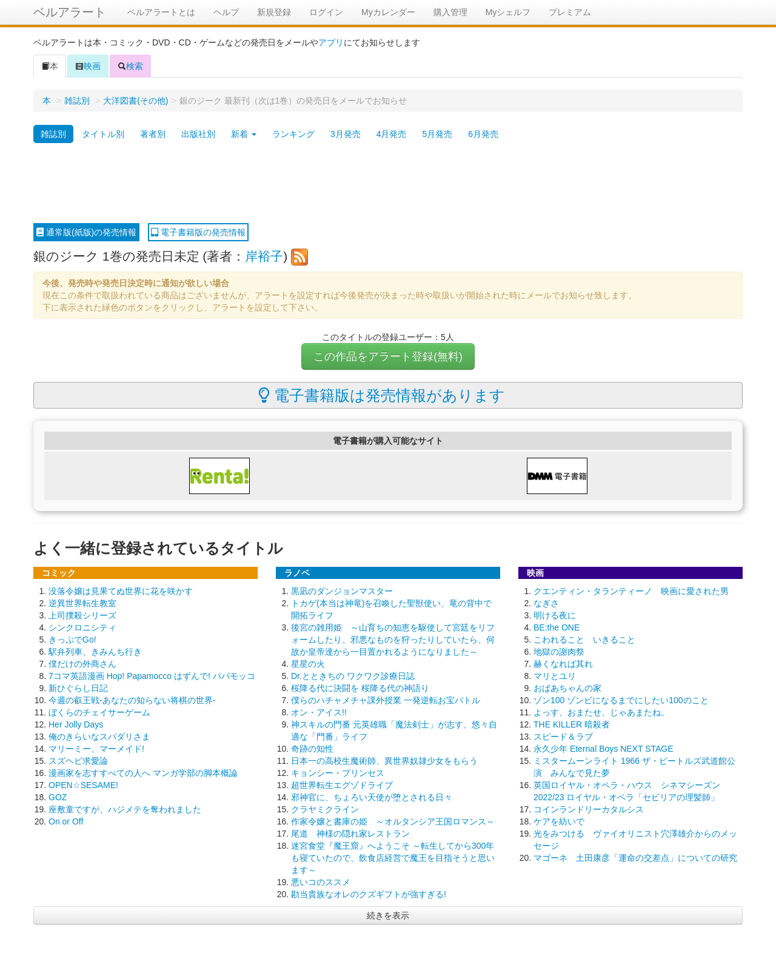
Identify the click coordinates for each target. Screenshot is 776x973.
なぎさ (546, 603)
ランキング (293, 134)
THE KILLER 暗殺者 (572, 724)
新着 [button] (243, 134)
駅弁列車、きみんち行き (95, 652)
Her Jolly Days (75, 724)
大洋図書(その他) (135, 100)
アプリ (331, 42)
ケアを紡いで (559, 821)
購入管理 (450, 12)
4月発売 (391, 134)
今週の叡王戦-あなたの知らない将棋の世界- (131, 700)
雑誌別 (77, 100)
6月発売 (483, 134)
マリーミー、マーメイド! (96, 749)
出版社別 (198, 134)
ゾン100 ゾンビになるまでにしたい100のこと (621, 700)
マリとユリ (555, 676)
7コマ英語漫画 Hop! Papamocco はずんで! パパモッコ (151, 676)
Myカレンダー (388, 12)
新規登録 (274, 12)
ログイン (326, 12)
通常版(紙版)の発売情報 (86, 232)
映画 (88, 66)
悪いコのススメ (320, 882)
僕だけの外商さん (82, 664)
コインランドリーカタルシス (589, 809)
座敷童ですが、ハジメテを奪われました (124, 809)
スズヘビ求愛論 (78, 761)
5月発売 (437, 134)
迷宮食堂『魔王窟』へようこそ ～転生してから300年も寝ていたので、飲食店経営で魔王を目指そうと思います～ (393, 858)
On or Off (65, 821)
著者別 (153, 134)
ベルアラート (69, 12)
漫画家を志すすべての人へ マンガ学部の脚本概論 (143, 773)
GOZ (57, 797)
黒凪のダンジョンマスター (342, 591)
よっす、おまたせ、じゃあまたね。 (601, 712)
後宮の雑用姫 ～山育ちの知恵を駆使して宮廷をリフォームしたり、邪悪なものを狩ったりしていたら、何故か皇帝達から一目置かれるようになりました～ (393, 640)
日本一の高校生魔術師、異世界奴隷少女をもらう (384, 761)
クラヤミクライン (325, 809)
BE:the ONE (557, 627)
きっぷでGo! (72, 639)
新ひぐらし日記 (78, 688)
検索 (130, 66)
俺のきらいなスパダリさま (99, 736)
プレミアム (570, 12)
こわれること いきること (584, 639)
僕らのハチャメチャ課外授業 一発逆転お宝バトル (385, 700)
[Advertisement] (388, 183)
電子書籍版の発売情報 (198, 232)
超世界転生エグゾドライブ (342, 785)
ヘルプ (226, 12)
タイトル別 (103, 134)
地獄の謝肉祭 (559, 652)
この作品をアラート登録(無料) (388, 356)
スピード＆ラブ (563, 736)
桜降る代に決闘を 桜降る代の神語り (360, 688)
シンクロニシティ (82, 627)
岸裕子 (264, 256)
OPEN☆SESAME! (83, 785)
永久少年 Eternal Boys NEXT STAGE (604, 749)
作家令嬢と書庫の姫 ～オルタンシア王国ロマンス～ (393, 821)
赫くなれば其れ (563, 664)
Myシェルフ (508, 12)
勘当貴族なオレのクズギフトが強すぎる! (368, 894)
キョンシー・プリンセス (337, 773)
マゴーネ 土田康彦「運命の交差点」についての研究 (635, 858)
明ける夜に (555, 615)
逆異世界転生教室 (82, 603)
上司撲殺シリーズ (82, 615)
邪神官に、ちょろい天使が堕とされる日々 (371, 797)
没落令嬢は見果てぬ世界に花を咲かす (120, 591)
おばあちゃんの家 (567, 688)
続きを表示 (388, 915)
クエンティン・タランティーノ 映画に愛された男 (631, 591)
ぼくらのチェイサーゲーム (99, 712)
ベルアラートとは (161, 12)
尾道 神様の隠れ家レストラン (350, 833)
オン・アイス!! (319, 712)
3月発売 (345, 134)
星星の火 (308, 664)
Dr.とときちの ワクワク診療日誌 (353, 676)
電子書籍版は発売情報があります (381, 395)
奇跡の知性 (312, 749)
